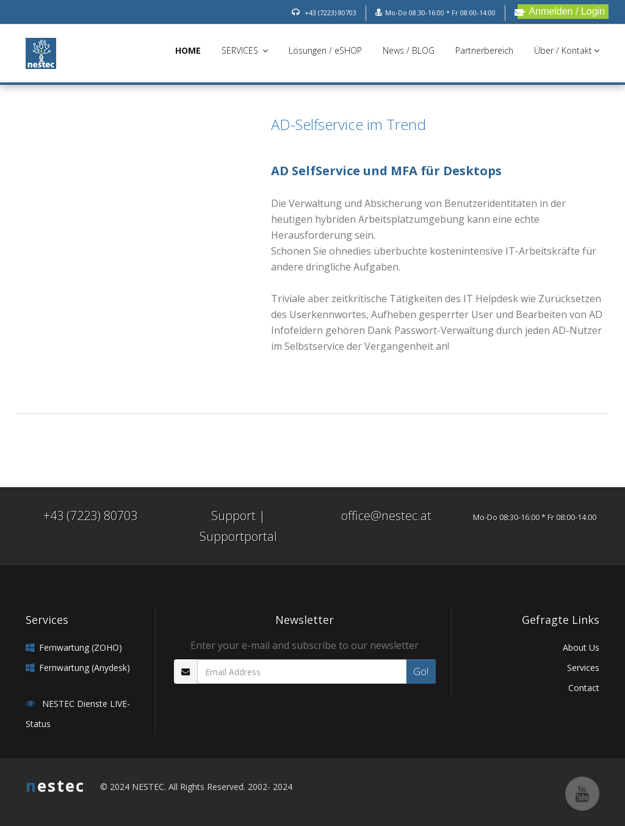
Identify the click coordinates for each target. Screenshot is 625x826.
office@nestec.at (386, 515)
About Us (581, 647)
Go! (420, 671)
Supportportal (238, 536)
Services (583, 667)
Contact (583, 688)
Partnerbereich (484, 50)
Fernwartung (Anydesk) (84, 667)
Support (233, 515)
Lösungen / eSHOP (325, 50)
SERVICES (245, 50)
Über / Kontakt (566, 50)
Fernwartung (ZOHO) (80, 647)
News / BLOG (409, 50)
